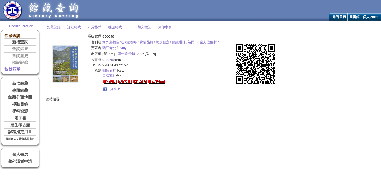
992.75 (107, 60)
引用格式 (94, 27)
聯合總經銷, (127, 54)
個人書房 (20, 154)
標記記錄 (20, 62)
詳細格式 (74, 27)
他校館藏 (12, 69)
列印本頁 (165, 27)
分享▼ (114, 89)
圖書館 (354, 17)
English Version (21, 26)
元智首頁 (339, 17)
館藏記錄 (54, 27)
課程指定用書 (20, 132)
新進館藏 (20, 83)
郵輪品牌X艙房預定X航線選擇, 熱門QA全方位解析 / (179, 42)
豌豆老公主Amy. (114, 48)
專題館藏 (20, 90)
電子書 (20, 118)
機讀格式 (115, 27)
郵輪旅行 (109, 70)
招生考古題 (20, 125)
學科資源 (20, 111)
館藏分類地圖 (20, 97)
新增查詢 (20, 42)
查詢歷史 (20, 56)
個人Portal (371, 17)
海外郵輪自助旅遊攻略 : (120, 42)
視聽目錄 (20, 104)
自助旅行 (109, 75)
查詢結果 (20, 49)
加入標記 (144, 27)
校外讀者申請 (20, 161)
